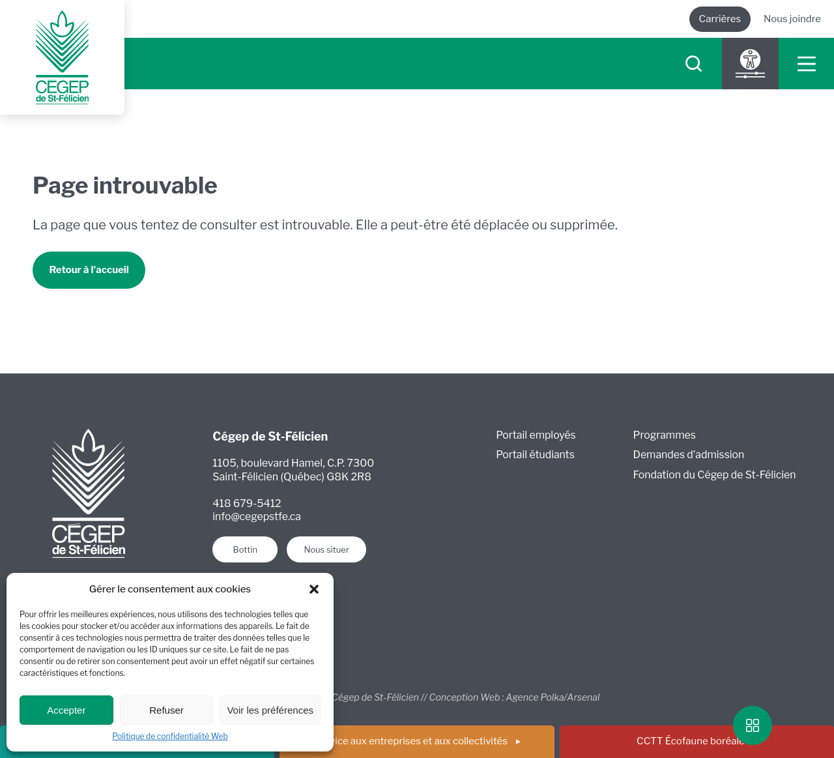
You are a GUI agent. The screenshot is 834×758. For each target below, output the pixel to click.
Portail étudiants (535, 456)
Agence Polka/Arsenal (552, 697)
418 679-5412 (247, 504)
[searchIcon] (693, 64)
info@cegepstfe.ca (257, 518)
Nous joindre (792, 19)
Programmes (664, 436)
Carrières (719, 19)
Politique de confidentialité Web (169, 736)
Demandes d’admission (689, 456)
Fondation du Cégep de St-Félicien (715, 476)
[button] (314, 589)
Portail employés (536, 436)
